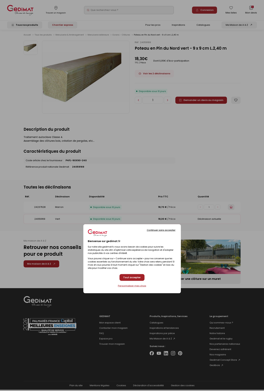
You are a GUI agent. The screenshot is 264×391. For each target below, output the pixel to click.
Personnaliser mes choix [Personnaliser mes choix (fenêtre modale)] (132, 285)
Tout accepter (132, 277)
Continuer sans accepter (161, 230)
